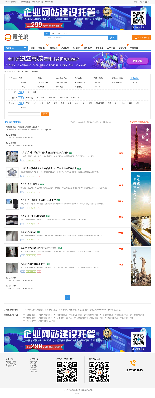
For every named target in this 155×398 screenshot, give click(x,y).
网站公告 (33, 371)
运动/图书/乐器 (117, 82)
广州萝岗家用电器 (30, 318)
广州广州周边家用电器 (46, 321)
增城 (109, 103)
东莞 (137, 103)
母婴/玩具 (97, 82)
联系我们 (33, 366)
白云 (34, 103)
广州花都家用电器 (137, 315)
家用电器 (134, 78)
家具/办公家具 (117, 78)
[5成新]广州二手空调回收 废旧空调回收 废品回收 (44, 152)
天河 (27, 103)
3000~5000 (52, 98)
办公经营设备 (43, 82)
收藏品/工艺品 (61, 82)
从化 (116, 103)
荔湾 (55, 103)
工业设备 (22, 87)
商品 (65, 33)
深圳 (130, 103)
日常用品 (22, 82)
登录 (141, 2)
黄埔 (69, 103)
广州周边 (22, 107)
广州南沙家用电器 (45, 318)
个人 (27, 92)
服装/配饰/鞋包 (80, 82)
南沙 (90, 103)
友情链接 (33, 370)
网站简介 (33, 362)
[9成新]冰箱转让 (28, 232)
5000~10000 (63, 98)
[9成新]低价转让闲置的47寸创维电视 (38, 200)
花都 (76, 103)
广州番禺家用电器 (106, 315)
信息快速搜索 (11, 366)
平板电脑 (78, 78)
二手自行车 (97, 87)
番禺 (62, 103)
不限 (20, 78)
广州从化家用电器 (96, 318)
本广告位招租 (11, 135)
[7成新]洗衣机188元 (29, 184)
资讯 (59, 33)
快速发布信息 (25, 2)
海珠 (41, 103)
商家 (53, 33)
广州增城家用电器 (81, 318)
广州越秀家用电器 (76, 315)
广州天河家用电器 (30, 315)
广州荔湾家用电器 (91, 315)
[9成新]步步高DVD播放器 (32, 216)
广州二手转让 (24, 72)
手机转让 (41, 78)
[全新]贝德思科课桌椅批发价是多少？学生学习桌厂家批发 (48, 168)
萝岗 (83, 103)
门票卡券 (134, 82)
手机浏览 (50, 2)
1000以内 (29, 98)
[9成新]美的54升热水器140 (33, 263)
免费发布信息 (143, 38)
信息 (47, 34)
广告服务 (33, 364)
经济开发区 (100, 103)
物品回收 (41, 87)
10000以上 (75, 98)
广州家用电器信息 (13, 122)
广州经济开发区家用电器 (63, 318)
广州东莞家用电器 (30, 321)
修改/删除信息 (38, 2)
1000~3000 (40, 98)
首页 (33, 48)
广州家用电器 (35, 72)
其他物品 (78, 87)
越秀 (48, 103)
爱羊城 (17, 72)
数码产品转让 (98, 78)
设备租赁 (59, 87)
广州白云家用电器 (45, 315)
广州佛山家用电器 (111, 318)
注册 (135, 2)
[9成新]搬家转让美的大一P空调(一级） (39, 248)
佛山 (123, 103)
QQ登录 (147, 2)
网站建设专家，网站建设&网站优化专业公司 (22, 127)
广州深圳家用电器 (127, 318)
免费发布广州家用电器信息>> (139, 122)
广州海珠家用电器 (60, 315)
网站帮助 (33, 368)
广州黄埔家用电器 (121, 315)
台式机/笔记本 (61, 78)
